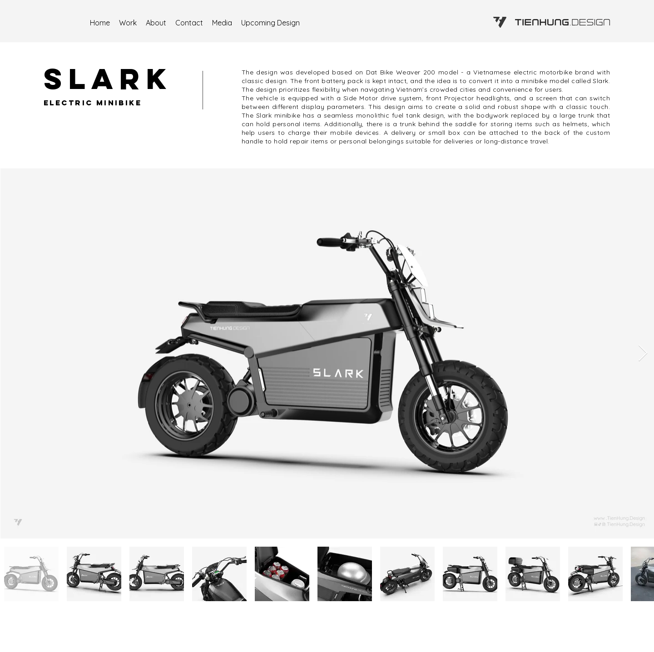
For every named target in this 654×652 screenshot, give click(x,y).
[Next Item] (643, 353)
